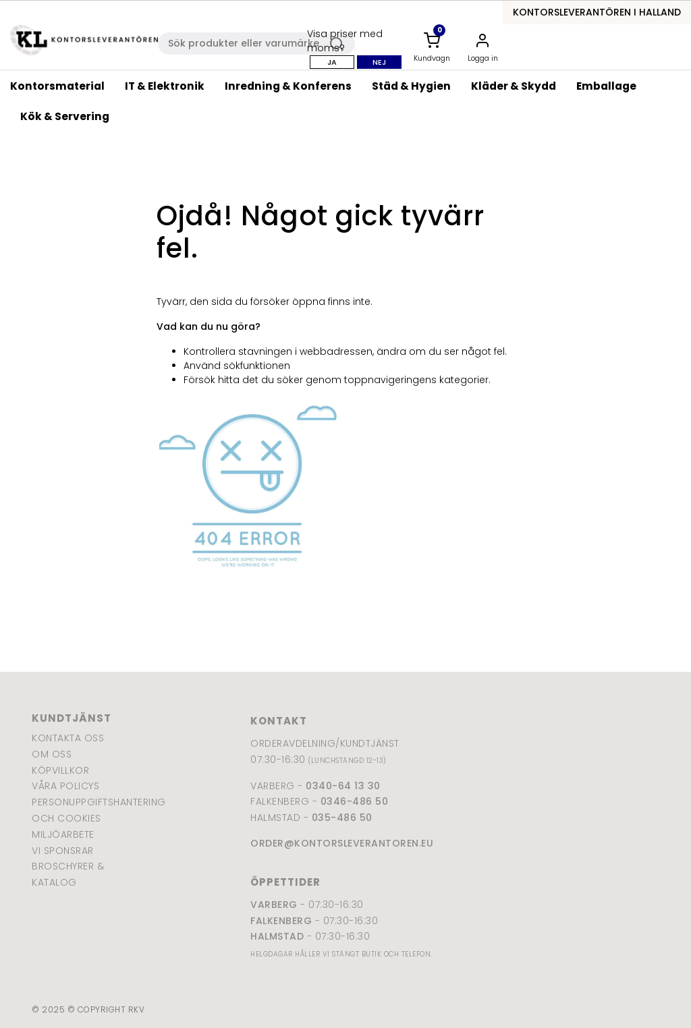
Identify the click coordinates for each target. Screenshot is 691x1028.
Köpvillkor (60, 770)
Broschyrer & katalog (68, 874)
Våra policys (65, 786)
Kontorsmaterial (57, 86)
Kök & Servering (64, 116)
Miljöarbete (63, 834)
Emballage (606, 86)
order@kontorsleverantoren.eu (341, 843)
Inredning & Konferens (288, 86)
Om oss (52, 754)
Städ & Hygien (411, 86)
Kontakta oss (68, 738)
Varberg (274, 904)
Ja (332, 62)
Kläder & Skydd (513, 86)
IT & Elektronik (164, 86)
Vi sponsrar (63, 850)
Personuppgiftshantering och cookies (75, 810)
